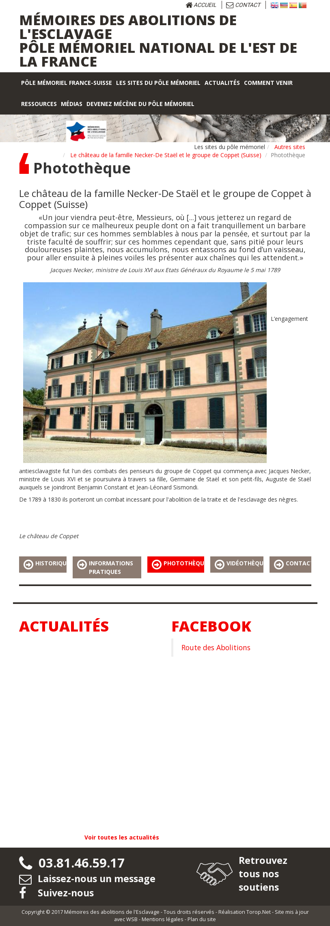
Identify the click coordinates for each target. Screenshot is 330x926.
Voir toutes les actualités (121, 837)
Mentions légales (162, 919)
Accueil (200, 5)
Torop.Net (258, 912)
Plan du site (202, 919)
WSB (132, 919)
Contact (243, 5)
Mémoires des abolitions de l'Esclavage (112, 912)
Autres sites (289, 147)
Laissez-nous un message (89, 878)
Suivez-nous (57, 892)
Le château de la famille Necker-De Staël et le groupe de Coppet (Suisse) (165, 155)
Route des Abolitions (215, 647)
